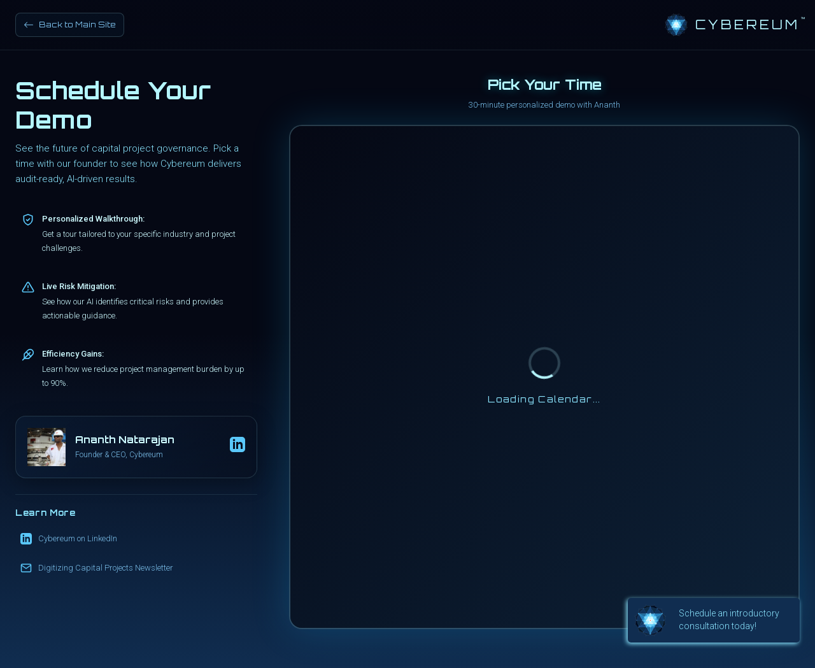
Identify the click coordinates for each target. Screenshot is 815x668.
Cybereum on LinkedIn (68, 538)
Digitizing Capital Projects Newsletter (96, 568)
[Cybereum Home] (732, 24)
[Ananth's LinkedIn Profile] (237, 447)
